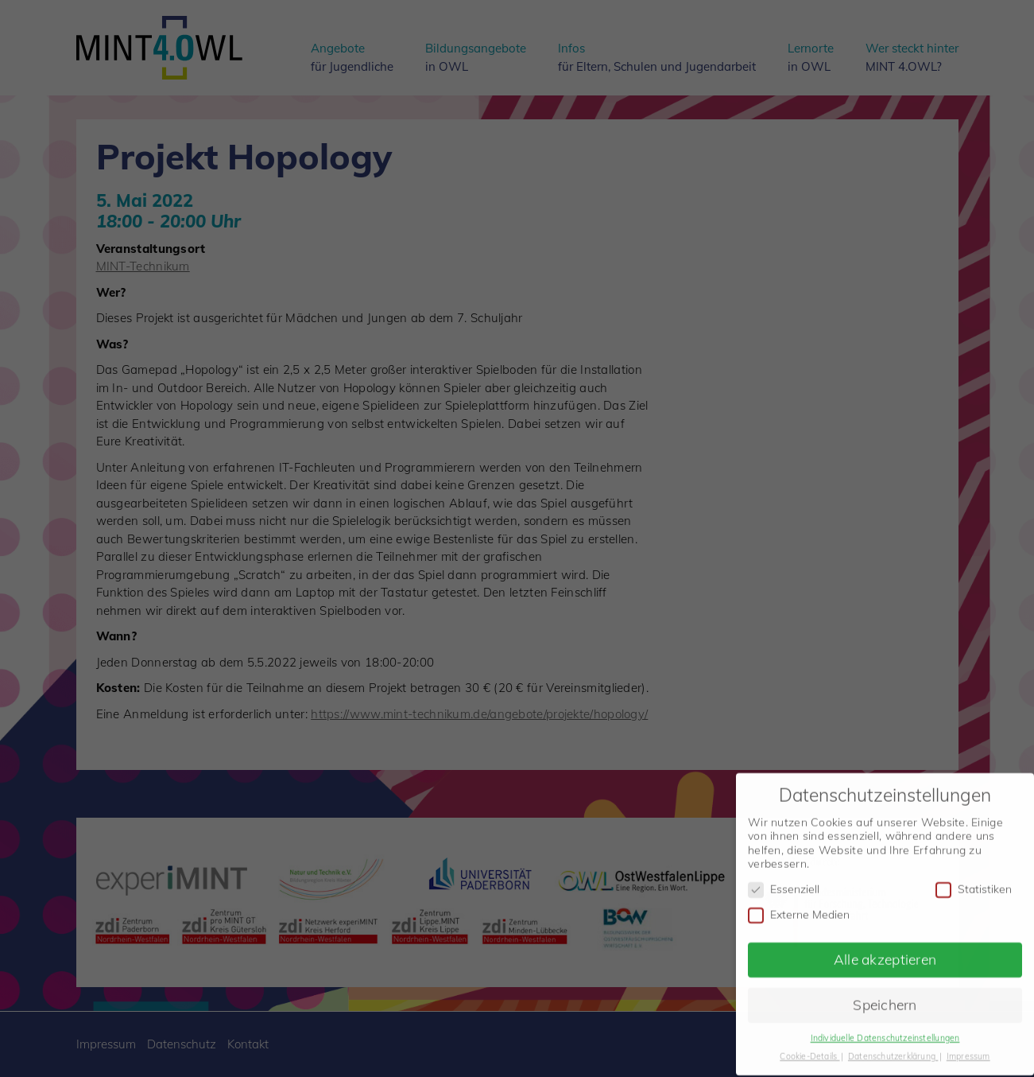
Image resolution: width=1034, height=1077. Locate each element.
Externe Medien (799, 906)
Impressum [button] (968, 1047)
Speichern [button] (885, 996)
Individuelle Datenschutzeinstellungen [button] (885, 1029)
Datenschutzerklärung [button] (893, 1047)
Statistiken (973, 880)
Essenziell (783, 880)
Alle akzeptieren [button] (885, 950)
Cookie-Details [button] (809, 1047)
